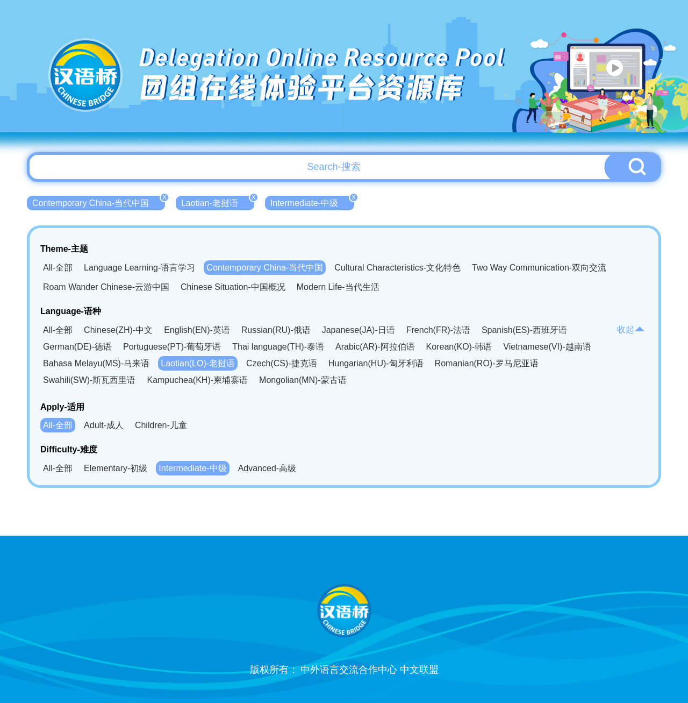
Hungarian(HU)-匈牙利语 (376, 363)
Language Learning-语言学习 (139, 267)
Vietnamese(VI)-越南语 (547, 346)
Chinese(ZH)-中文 (118, 330)
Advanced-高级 (267, 468)
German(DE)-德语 (77, 346)
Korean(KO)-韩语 (459, 346)
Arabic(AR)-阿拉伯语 (375, 346)
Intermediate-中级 (312, 202)
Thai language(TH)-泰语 (278, 346)
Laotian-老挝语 (217, 202)
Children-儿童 (161, 425)
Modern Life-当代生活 (338, 287)
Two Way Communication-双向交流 (539, 267)
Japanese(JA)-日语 (358, 330)
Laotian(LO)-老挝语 (198, 363)
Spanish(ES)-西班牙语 (524, 330)
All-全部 (58, 267)
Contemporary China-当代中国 (98, 202)
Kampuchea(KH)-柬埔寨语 (197, 380)
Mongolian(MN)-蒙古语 (303, 380)
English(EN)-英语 (197, 330)
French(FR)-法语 (438, 330)
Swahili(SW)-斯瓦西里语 (89, 380)
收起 (631, 329)
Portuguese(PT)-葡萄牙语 (172, 346)
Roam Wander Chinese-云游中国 (106, 287)
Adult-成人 (104, 425)
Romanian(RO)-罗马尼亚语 (487, 363)
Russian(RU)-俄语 (276, 330)
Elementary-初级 (115, 468)
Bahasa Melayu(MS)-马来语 (96, 363)
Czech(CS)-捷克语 (281, 363)
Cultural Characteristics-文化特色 (397, 267)
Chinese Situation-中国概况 (233, 287)
